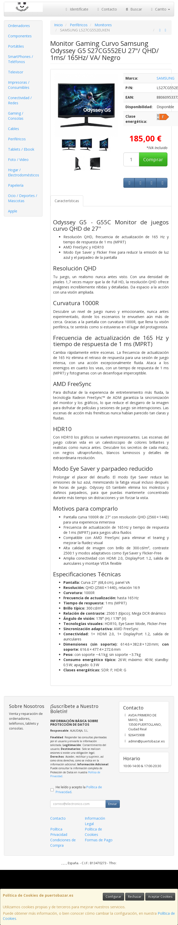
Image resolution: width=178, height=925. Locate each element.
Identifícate (76, 9)
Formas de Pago (99, 839)
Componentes (20, 35)
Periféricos (17, 138)
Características (67, 200)
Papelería (15, 185)
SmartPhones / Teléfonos (20, 59)
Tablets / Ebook (21, 149)
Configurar (113, 896)
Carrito (160, 9)
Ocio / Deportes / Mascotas (22, 198)
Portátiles (16, 46)
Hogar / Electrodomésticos (23, 172)
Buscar (133, 9)
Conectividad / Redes (20, 100)
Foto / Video (18, 159)
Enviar (112, 804)
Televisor (15, 72)
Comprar (153, 159)
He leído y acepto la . (79, 789)
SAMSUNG (165, 78)
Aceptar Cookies (160, 896)
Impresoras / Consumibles (18, 85)
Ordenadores (19, 25)
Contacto (106, 9)
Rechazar (134, 896)
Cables (13, 128)
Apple (12, 211)
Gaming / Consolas (15, 116)
